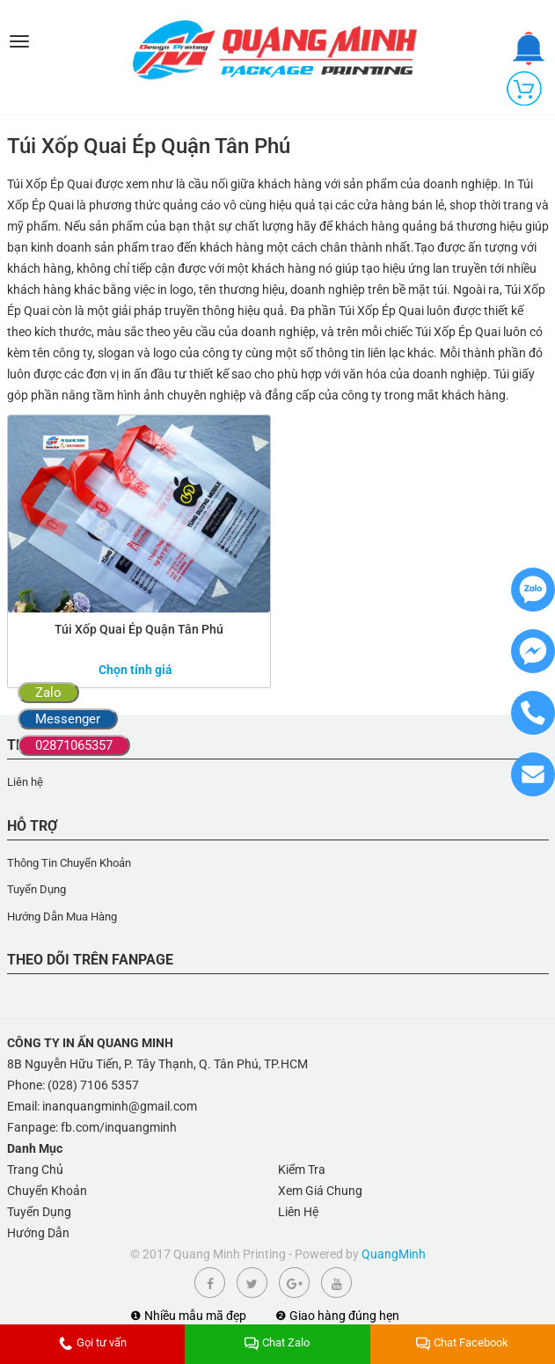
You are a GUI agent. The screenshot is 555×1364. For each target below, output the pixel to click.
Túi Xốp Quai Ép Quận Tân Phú (139, 629)
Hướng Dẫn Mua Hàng (62, 916)
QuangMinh (393, 1254)
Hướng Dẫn (38, 1233)
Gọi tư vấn (93, 1342)
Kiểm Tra (301, 1169)
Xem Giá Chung (320, 1191)
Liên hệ (25, 781)
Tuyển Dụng (36, 889)
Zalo (48, 692)
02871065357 (74, 745)
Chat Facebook (462, 1342)
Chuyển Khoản (47, 1191)
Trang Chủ (35, 1169)
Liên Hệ (298, 1212)
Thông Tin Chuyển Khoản (69, 862)
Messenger (67, 719)
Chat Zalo (277, 1342)
